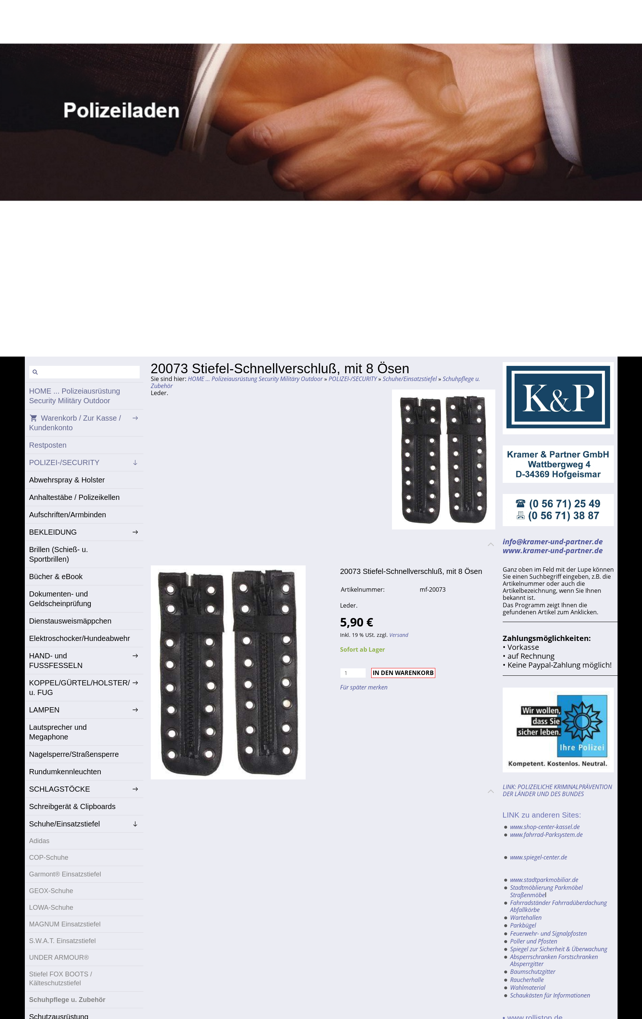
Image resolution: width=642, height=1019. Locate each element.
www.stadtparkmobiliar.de (544, 880)
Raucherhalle (527, 980)
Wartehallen (526, 917)
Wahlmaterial (527, 987)
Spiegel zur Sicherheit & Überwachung (558, 949)
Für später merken (363, 687)
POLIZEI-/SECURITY (353, 379)
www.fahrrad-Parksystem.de (546, 835)
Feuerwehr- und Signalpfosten (548, 933)
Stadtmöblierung (531, 887)
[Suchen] (84, 372)
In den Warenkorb (403, 673)
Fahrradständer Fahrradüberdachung (558, 903)
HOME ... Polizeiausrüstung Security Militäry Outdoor (255, 379)
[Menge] (353, 673)
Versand (398, 634)
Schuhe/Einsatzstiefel (410, 379)
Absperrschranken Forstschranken (554, 957)
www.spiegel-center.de (538, 857)
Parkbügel (523, 925)
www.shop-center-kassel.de (545, 827)
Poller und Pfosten (533, 941)
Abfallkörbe (525, 910)
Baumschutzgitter (532, 972)
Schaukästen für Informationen (550, 995)
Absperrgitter (526, 964)
